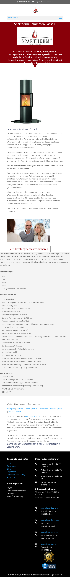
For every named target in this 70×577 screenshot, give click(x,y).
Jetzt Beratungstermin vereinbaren (29, 249)
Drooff (27, 408)
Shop (9, 463)
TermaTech (43, 408)
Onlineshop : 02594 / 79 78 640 (51, 471)
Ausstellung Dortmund (50, 520)
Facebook (11, 477)
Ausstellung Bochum (49, 508)
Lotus (34, 408)
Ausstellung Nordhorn (50, 532)
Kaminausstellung (32, 416)
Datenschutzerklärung (16, 474)
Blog (9, 469)
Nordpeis (11, 408)
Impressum (11, 472)
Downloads (11, 466)
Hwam (18, 411)
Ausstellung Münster (49, 544)
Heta (60, 408)
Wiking (11, 411)
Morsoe (53, 408)
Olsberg (20, 408)
